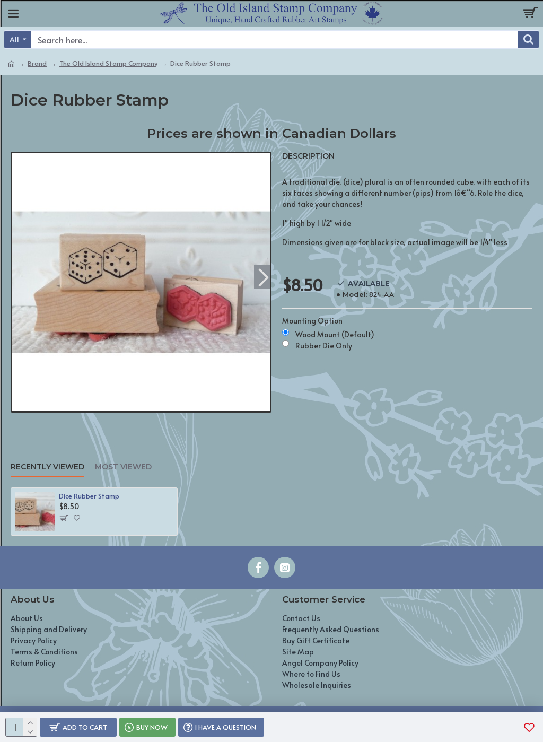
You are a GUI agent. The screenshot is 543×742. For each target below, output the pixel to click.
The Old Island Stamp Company (108, 63)
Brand (37, 63)
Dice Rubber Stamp (89, 496)
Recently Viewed (47, 467)
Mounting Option (312, 321)
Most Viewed (123, 467)
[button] (263, 277)
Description (308, 156)
